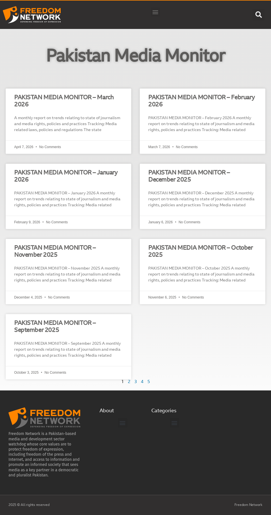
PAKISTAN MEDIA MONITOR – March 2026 (63, 101)
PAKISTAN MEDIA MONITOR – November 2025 (55, 251)
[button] (155, 12)
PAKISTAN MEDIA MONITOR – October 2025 (200, 251)
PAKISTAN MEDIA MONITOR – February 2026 (201, 101)
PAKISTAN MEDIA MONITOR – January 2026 (66, 176)
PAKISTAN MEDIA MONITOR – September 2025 (55, 326)
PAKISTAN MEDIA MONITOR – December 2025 (189, 176)
